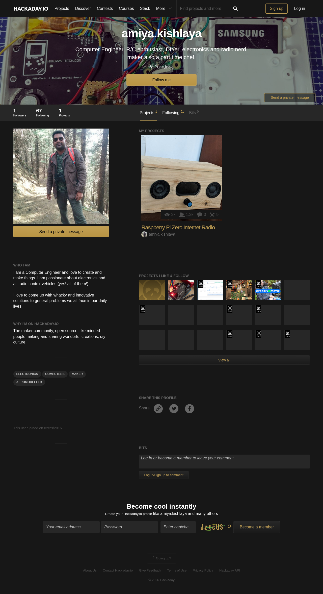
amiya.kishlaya (158, 234)
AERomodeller (29, 382)
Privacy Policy (203, 572)
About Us (89, 572)
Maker (77, 374)
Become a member (257, 528)
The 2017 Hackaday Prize (258, 334)
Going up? (161, 560)
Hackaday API (229, 572)
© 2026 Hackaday (161, 581)
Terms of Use (177, 572)
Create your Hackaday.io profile (128, 515)
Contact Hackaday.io (118, 572)
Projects (62, 8)
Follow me (161, 80)
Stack (145, 8)
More (165, 9)
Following (173, 112)
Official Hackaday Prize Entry (229, 284)
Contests (105, 8)
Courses (126, 8)
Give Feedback (150, 572)
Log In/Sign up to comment (163, 475)
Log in (299, 8)
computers (55, 374)
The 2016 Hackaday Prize (229, 309)
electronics (27, 374)
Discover (83, 8)
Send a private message (290, 97)
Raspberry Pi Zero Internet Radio (178, 227)
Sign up (276, 8)
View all (224, 360)
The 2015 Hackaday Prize (200, 284)
